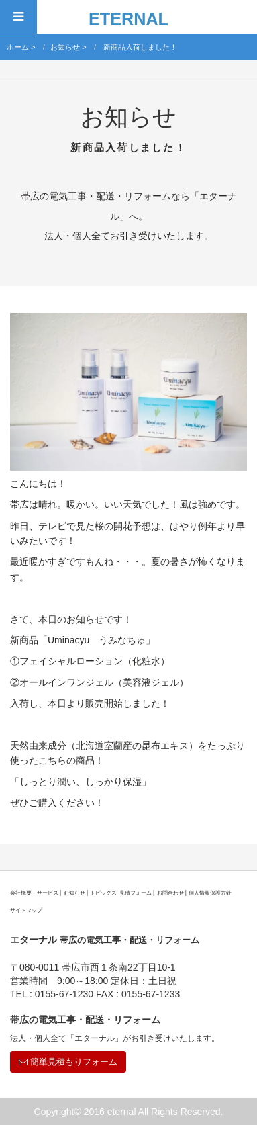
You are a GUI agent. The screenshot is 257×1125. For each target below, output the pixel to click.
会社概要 (21, 892)
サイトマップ (26, 910)
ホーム (18, 47)
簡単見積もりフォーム (68, 1061)
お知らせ (65, 47)
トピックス (103, 892)
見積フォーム (135, 892)
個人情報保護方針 (210, 892)
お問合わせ (170, 892)
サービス (47, 892)
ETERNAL (128, 18)
